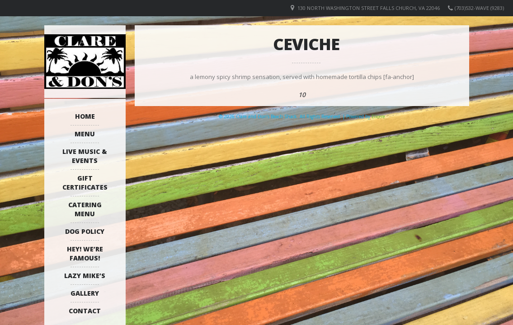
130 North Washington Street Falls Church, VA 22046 (368, 8)
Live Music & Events (84, 156)
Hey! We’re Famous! (85, 253)
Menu (85, 134)
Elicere (378, 116)
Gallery (85, 293)
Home (85, 116)
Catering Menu (85, 209)
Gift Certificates (85, 182)
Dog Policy (84, 231)
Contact (85, 310)
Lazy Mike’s (84, 275)
